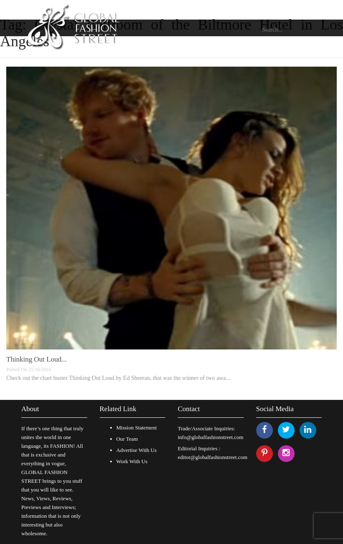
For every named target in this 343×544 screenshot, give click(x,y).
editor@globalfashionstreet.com (212, 457)
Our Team (127, 439)
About (30, 409)
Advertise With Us (136, 450)
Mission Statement (136, 427)
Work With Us (132, 461)
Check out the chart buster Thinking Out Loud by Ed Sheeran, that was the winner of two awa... (118, 378)
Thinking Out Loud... (36, 359)
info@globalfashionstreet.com (210, 437)
